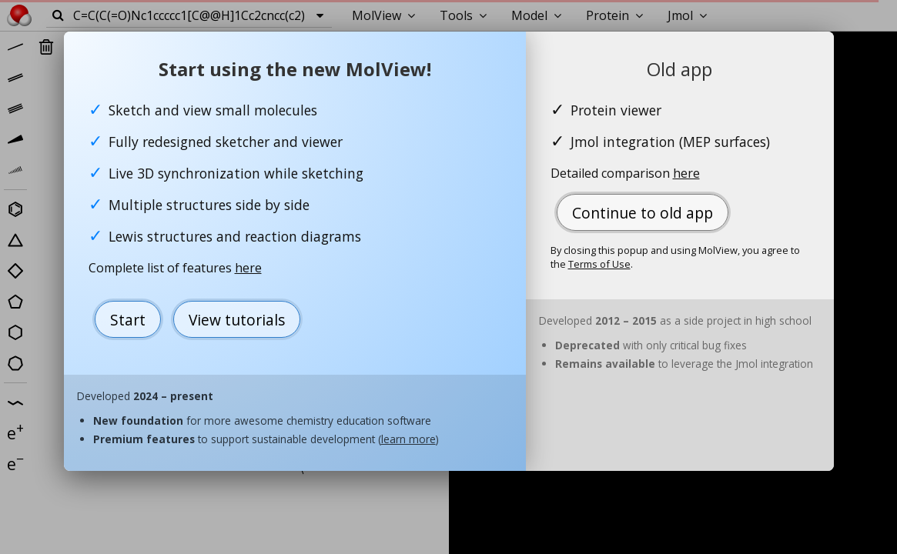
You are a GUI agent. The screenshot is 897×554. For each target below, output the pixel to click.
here (248, 267)
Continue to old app (642, 212)
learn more (408, 439)
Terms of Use (599, 264)
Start (128, 319)
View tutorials (237, 319)
